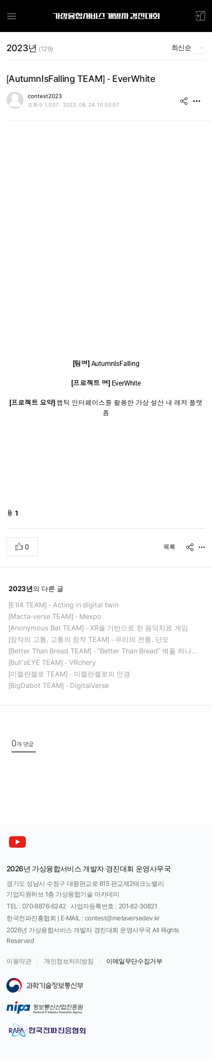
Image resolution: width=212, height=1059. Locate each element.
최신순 (181, 47)
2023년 (29, 48)
